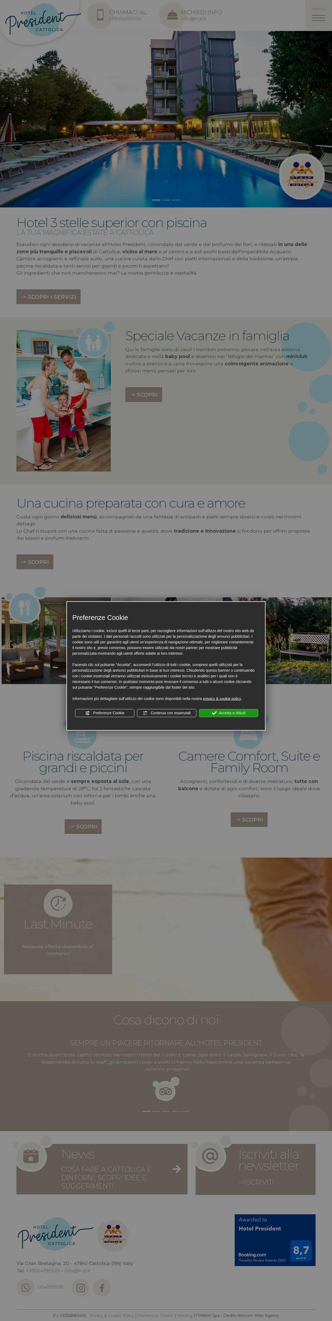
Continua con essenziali (167, 713)
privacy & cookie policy (222, 698)
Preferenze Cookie (104, 713)
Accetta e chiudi (228, 713)
